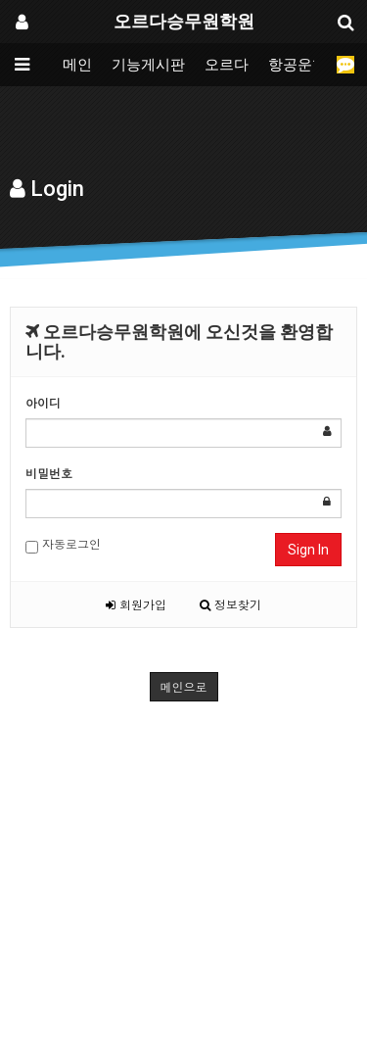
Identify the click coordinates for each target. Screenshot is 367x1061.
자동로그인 (63, 544)
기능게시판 (148, 64)
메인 (77, 64)
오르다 (227, 64)
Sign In (308, 549)
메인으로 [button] (184, 686)
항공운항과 (305, 64)
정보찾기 (230, 604)
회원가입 (136, 604)
